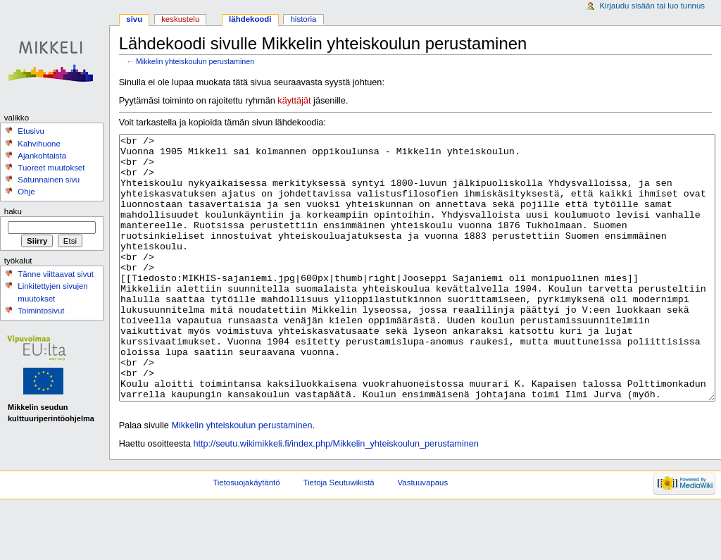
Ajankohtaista (42, 155)
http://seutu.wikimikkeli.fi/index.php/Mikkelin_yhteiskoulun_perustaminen (336, 497)
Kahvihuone (39, 143)
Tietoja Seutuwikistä (339, 535)
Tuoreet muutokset (51, 167)
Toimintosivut (41, 310)
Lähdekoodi (250, 19)
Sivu (134, 19)
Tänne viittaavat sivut (56, 274)
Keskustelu (180, 19)
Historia (304, 19)
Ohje (26, 191)
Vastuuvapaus (423, 535)
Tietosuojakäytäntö (246, 535)
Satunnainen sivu (49, 179)
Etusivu (31, 131)
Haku (13, 211)
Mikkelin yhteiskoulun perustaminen (195, 61)
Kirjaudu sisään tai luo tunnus (652, 5)
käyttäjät (294, 101)
